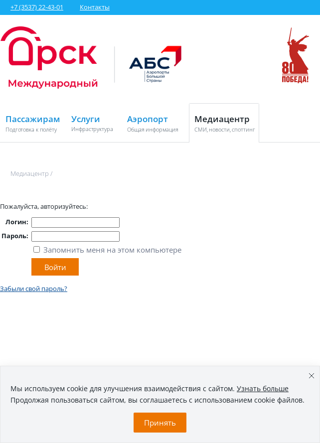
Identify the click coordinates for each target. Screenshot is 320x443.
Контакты (95, 6)
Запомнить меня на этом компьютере (111, 250)
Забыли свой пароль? (33, 288)
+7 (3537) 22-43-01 (36, 6)
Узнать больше (263, 388)
